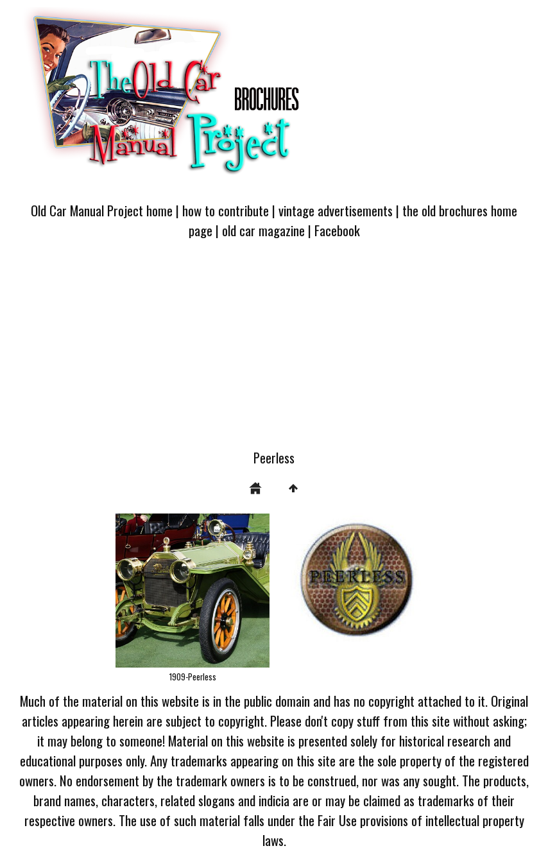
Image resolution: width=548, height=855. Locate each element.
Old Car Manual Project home (102, 210)
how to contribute (225, 210)
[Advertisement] (274, 352)
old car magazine (263, 230)
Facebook (337, 230)
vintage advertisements (335, 210)
